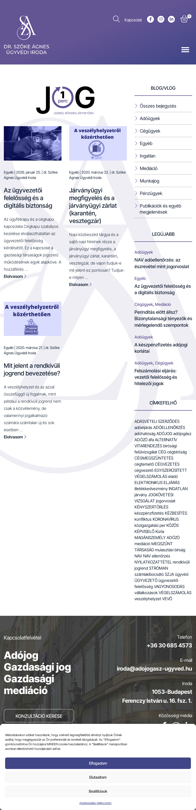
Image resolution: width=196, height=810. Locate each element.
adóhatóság (144, 433)
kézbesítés (176, 513)
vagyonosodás (169, 586)
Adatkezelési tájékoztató (95, 803)
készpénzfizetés (149, 513)
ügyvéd (181, 574)
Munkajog (149, 181)
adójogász (182, 433)
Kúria (159, 531)
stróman (158, 568)
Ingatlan (147, 156)
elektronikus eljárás (157, 482)
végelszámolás (175, 592)
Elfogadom (98, 763)
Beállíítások (98, 791)
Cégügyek (150, 131)
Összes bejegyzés (158, 106)
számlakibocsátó (149, 574)
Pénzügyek (151, 193)
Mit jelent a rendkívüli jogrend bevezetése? (32, 369)
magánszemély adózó (157, 537)
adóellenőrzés (169, 427)
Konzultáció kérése (39, 716)
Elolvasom (15, 276)
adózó (141, 439)
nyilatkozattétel (153, 562)
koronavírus (166, 519)
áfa (151, 439)
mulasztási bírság (170, 549)
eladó (173, 476)
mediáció (142, 543)
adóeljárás (143, 427)
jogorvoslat (165, 500)
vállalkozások (146, 592)
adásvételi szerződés (156, 421)
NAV (138, 555)
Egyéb (9, 172)
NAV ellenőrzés (156, 555)
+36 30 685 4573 (169, 645)
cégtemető (144, 464)
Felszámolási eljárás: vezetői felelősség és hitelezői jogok (155, 377)
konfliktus (143, 519)
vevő (167, 598)
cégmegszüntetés (153, 458)
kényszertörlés (151, 506)
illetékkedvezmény (151, 488)
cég (162, 451)
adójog (164, 433)
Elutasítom (98, 777)
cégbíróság (177, 451)
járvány (140, 494)
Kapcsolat (133, 19)
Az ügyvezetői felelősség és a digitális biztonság (28, 198)
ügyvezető (145, 580)
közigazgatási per (149, 525)
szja (169, 574)
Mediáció (148, 168)
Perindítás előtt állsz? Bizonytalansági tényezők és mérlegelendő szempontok (163, 318)
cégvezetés (167, 464)
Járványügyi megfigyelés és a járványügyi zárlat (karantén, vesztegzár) (93, 206)
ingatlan (178, 488)
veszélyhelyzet (147, 598)
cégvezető (143, 470)
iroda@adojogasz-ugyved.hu (154, 668)
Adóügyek (150, 118)
